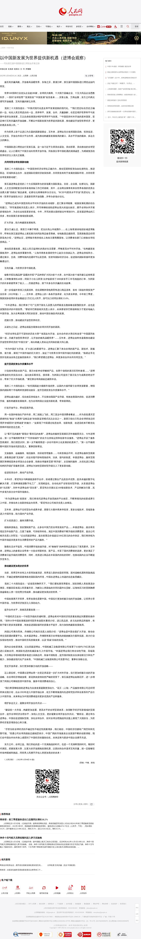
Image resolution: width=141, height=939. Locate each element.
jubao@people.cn (92, 908)
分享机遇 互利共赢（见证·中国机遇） (61, 865)
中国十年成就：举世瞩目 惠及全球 (119, 66)
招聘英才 (51, 904)
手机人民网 (30, 889)
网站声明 (96, 904)
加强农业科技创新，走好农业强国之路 (120, 106)
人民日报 (4, 889)
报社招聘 (42, 904)
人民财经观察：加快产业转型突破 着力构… (122, 89)
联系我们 (123, 904)
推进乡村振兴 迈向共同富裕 (117, 100)
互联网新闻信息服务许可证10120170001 (39, 917)
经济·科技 (10, 48)
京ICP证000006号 (102, 921)
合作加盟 (69, 904)
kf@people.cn (50, 912)
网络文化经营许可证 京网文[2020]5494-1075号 (54, 921)
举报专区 (69, 26)
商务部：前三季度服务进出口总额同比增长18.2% (24, 819)
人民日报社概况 (20, 904)
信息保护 (114, 904)
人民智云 (70, 889)
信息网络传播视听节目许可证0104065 (25, 921)
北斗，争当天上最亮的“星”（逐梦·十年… (122, 117)
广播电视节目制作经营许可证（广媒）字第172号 (98, 917)
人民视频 (57, 889)
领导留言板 (43, 889)
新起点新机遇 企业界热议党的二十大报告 (121, 72)
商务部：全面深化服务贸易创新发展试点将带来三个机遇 (22, 870)
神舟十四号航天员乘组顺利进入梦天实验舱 (21, 838)
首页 (2, 26)
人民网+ (17, 889)
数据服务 (87, 904)
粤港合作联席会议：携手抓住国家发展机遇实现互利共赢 (22, 865)
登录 (136, 26)
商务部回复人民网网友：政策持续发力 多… (122, 95)
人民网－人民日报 (30, 76)
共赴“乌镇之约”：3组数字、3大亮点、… (121, 83)
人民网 (2, 48)
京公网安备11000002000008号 (119, 921)
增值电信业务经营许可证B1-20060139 (67, 917)
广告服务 (60, 904)
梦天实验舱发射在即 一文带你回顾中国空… (122, 111)
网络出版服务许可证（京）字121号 (83, 921)
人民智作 (83, 889)
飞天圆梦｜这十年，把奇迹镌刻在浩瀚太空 (122, 78)
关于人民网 (32, 904)
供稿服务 (78, 904)
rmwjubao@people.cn (100, 912)
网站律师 (105, 904)
